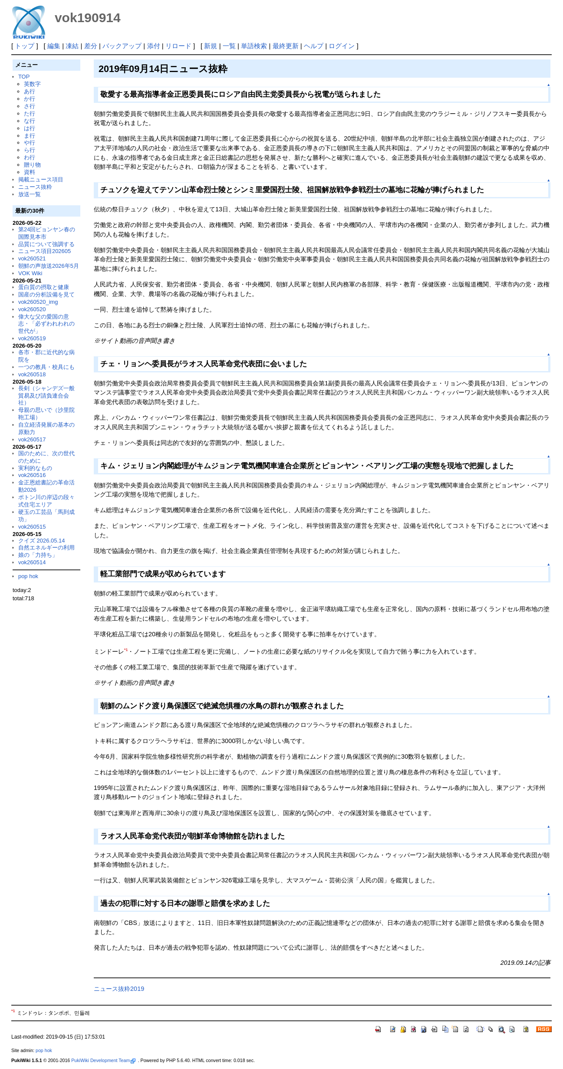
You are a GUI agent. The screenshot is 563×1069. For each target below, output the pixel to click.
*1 (126, 650)
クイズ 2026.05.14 (41, 540)
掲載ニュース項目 (40, 179)
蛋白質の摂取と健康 (43, 287)
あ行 (29, 91)
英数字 (32, 84)
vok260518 (32, 374)
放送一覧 (29, 194)
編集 (53, 45)
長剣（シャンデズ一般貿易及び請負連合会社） (46, 395)
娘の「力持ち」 (38, 555)
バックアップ (122, 45)
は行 (29, 128)
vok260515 (32, 526)
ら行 (29, 150)
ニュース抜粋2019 (119, 988)
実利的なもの (35, 468)
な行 (29, 121)
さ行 (29, 106)
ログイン (342, 45)
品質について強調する (46, 244)
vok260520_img (38, 302)
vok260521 (32, 258)
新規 (210, 45)
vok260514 (32, 562)
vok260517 (32, 439)
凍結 (72, 45)
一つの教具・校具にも (46, 367)
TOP (24, 76)
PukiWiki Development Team (103, 1060)
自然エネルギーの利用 (46, 547)
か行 (29, 98)
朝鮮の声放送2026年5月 (48, 266)
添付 (153, 45)
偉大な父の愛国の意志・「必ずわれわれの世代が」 (46, 324)
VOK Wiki (30, 273)
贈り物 (32, 164)
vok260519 (32, 338)
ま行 (29, 135)
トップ (24, 45)
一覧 (229, 45)
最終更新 (286, 45)
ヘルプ (313, 45)
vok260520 (32, 309)
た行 (29, 113)
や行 (29, 142)
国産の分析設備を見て (46, 294)
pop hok (28, 576)
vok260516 (32, 475)
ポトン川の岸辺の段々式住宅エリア (46, 501)
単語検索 (254, 45)
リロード (178, 45)
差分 (90, 45)
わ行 (29, 157)
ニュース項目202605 (44, 251)
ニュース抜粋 (35, 187)
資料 (29, 172)
